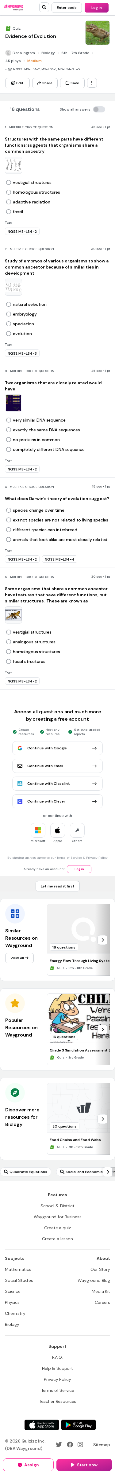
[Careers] (102, 1302)
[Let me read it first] (58, 886)
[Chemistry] (15, 1313)
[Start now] (84, 1464)
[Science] (13, 1291)
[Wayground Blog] (94, 1280)
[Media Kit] (101, 1291)
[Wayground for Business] (58, 1217)
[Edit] (17, 83)
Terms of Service (69, 858)
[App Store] (42, 1425)
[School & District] (57, 1206)
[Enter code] (67, 7)
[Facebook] (70, 1445)
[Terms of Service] (57, 1390)
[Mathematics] (18, 1269)
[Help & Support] (57, 1368)
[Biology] (12, 1324)
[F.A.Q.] (57, 1357)
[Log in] (96, 7)
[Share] (45, 83)
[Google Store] (78, 1425)
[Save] (72, 83)
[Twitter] (59, 1445)
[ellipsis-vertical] (92, 83)
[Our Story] (100, 1269)
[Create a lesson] (57, 1239)
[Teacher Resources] (57, 1401)
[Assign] (28, 1464)
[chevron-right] (102, 940)
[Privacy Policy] (57, 1379)
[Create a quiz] (57, 1228)
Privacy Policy (97, 858)
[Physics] (12, 1302)
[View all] (19, 958)
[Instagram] (80, 1445)
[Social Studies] (19, 1280)
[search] (44, 7)
